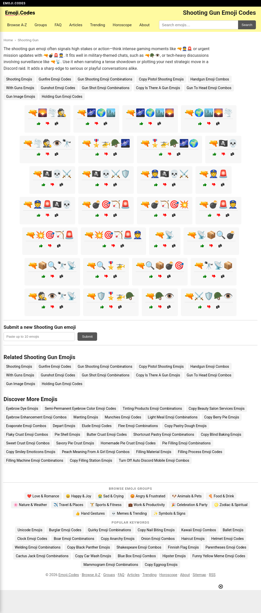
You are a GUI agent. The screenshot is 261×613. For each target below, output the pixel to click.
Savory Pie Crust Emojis (75, 443)
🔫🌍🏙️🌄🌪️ (209, 112)
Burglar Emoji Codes (65, 530)
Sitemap (199, 575)
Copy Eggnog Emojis (161, 565)
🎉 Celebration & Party (189, 505)
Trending (97, 25)
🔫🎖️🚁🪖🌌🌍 (169, 143)
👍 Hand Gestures (90, 513)
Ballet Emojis (233, 530)
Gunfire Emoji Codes (55, 79)
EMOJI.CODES (14, 3)
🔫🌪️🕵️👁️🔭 (47, 143)
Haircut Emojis (192, 539)
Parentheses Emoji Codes (225, 547)
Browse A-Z (17, 25)
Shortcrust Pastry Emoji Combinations (163, 434)
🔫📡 (164, 234)
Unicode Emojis (30, 530)
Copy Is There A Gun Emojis (158, 88)
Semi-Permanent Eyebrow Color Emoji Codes (80, 408)
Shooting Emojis (19, 79)
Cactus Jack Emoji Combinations (42, 556)
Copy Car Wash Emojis (93, 556)
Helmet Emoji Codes (227, 539)
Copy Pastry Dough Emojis (185, 426)
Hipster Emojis (174, 556)
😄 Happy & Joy (78, 496)
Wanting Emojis (85, 417)
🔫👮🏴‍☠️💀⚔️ (164, 173)
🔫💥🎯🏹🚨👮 (113, 234)
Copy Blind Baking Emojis (221, 434)
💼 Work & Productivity (146, 505)
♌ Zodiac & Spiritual (230, 505)
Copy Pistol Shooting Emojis (161, 79)
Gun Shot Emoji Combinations (105, 88)
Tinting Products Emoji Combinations (152, 408)
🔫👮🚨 (213, 173)
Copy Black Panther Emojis (88, 547)
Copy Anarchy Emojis (118, 539)
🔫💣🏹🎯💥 (164, 204)
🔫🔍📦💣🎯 (160, 265)
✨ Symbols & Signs (169, 513)
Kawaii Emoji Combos (198, 530)
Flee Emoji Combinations (138, 426)
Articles (76, 25)
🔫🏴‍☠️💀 (223, 143)
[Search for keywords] (198, 24)
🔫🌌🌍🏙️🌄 (150, 112)
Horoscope (122, 25)
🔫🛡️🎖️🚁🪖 (111, 296)
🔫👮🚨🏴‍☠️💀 (47, 204)
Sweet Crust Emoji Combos (27, 443)
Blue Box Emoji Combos (137, 556)
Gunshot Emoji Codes (58, 88)
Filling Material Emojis (153, 452)
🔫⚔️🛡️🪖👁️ (209, 296)
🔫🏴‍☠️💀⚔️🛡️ (106, 173)
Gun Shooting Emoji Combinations (105, 79)
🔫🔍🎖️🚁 (106, 265)
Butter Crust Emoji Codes (107, 434)
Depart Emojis (64, 426)
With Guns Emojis (20, 88)
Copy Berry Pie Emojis (221, 417)
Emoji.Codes (68, 575)
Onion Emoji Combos (158, 539)
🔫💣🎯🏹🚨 (106, 204)
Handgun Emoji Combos (209, 79)
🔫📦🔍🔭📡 (52, 265)
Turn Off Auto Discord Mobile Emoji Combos (154, 460)
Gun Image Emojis (20, 96)
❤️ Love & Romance (43, 496)
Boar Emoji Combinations (74, 539)
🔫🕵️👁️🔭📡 (52, 296)
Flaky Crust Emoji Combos (27, 434)
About (144, 25)
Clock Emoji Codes (32, 539)
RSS (212, 575)
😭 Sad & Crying (111, 496)
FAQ (58, 25)
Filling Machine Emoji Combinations (34, 460)
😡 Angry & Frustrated (147, 496)
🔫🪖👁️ (159, 296)
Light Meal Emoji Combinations (173, 417)
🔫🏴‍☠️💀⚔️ (52, 173)
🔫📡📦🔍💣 (211, 234)
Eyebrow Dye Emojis (22, 408)
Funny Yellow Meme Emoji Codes (218, 556)
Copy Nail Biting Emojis (156, 530)
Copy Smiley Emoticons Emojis (30, 452)
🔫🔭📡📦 (213, 265)
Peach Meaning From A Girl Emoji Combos (95, 452)
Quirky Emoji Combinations (109, 530)
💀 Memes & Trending (129, 513)
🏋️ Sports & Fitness (106, 505)
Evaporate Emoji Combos (26, 426)
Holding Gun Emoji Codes (62, 96)
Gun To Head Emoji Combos (209, 88)
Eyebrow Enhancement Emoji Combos (36, 417)
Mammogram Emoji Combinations (110, 565)
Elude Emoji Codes (97, 426)
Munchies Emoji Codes (123, 417)
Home (8, 40)
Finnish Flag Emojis (183, 547)
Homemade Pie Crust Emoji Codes (128, 443)
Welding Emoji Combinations (38, 547)
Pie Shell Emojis (67, 434)
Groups (40, 25)
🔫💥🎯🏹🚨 (50, 234)
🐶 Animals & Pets (187, 496)
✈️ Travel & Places (68, 505)
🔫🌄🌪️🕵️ (47, 112)
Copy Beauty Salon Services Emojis (216, 408)
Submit (87, 336)
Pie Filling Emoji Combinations (186, 443)
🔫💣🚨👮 (218, 204)
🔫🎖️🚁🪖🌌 (106, 143)
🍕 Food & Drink (221, 496)
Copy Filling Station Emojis (91, 460)
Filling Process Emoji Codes (200, 452)
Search (247, 25)
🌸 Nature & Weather (30, 505)
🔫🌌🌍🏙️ (96, 112)
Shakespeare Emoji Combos (138, 547)
